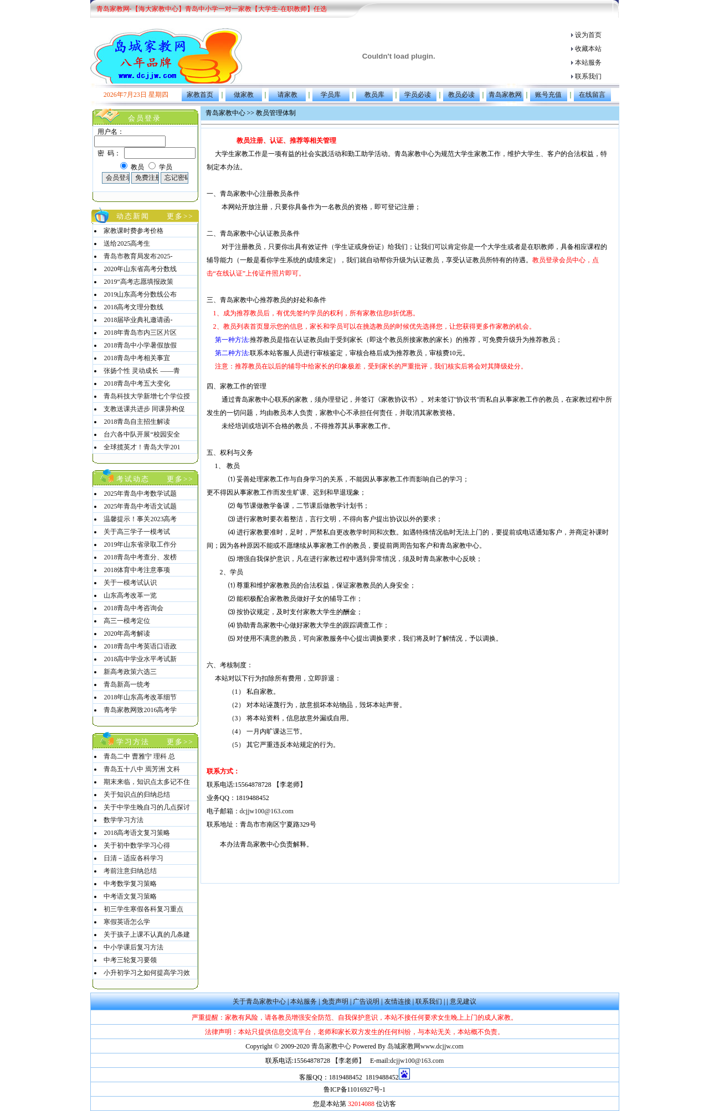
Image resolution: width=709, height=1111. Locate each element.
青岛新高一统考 (127, 684)
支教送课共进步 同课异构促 (144, 409)
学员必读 (417, 94)
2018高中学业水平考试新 (140, 659)
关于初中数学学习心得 (137, 845)
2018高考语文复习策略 (137, 833)
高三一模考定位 (127, 621)
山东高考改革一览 (130, 595)
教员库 (374, 94)
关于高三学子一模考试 (137, 532)
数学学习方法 (123, 820)
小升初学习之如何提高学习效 (147, 973)
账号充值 (548, 94)
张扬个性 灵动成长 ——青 (142, 371)
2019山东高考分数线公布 (140, 294)
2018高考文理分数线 (133, 307)
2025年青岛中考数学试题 (140, 493)
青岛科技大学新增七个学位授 (147, 396)
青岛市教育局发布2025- (138, 256)
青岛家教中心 (332, 1046)
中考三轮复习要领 (130, 960)
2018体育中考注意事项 (137, 570)
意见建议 (463, 1001)
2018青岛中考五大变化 (137, 383)
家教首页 (200, 94)
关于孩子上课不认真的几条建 (147, 934)
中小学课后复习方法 (133, 947)
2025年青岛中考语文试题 (140, 506)
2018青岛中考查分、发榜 (140, 557)
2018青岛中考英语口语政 (140, 646)
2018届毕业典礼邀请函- (138, 320)
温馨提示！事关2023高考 (140, 519)
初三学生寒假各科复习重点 (143, 909)
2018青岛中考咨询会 (133, 608)
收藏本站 (588, 49)
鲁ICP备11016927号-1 (354, 1089)
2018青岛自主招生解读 (137, 421)
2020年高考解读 (127, 633)
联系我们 (588, 76)
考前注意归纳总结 (130, 871)
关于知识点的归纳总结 (137, 794)
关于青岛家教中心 (259, 1001)
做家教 (244, 94)
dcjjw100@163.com (267, 811)
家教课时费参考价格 (133, 231)
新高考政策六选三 (130, 672)
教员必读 (461, 94)
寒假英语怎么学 (127, 922)
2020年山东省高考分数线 (140, 269)
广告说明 (366, 1001)
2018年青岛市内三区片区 (140, 332)
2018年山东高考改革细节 (140, 697)
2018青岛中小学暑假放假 (140, 345)
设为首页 (588, 35)
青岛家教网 (505, 94)
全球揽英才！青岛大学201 (142, 447)
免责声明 (335, 1001)
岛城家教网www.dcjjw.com (425, 1046)
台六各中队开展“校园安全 (141, 434)
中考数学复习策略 (130, 883)
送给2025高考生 (127, 243)
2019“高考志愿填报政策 (138, 281)
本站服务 (588, 62)
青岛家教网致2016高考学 (140, 710)
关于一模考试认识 (130, 582)
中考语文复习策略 (130, 896)
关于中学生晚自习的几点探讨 (147, 807)
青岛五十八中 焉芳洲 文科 (142, 769)
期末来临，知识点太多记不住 (147, 782)
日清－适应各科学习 (133, 858)
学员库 (331, 94)
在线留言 (592, 94)
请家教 (287, 94)
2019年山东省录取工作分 (140, 544)
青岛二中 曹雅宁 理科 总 (139, 756)
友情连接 (397, 1001)
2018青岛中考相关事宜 (137, 358)
